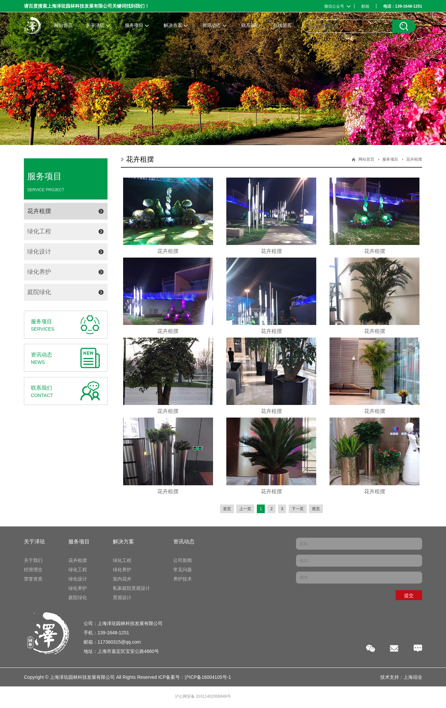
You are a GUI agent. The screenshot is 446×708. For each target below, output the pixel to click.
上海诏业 (413, 677)
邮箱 (365, 6)
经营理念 (33, 569)
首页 (227, 509)
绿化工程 (39, 231)
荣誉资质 (33, 579)
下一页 (298, 509)
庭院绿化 (39, 292)
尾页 (316, 509)
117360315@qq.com (119, 642)
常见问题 (182, 569)
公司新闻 (182, 560)
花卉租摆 (39, 211)
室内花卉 (122, 579)
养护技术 (182, 579)
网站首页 (366, 159)
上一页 (245, 509)
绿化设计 (39, 251)
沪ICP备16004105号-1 (208, 677)
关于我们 (33, 560)
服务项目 (390, 159)
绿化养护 (39, 272)
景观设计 (122, 597)
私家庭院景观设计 (131, 588)
